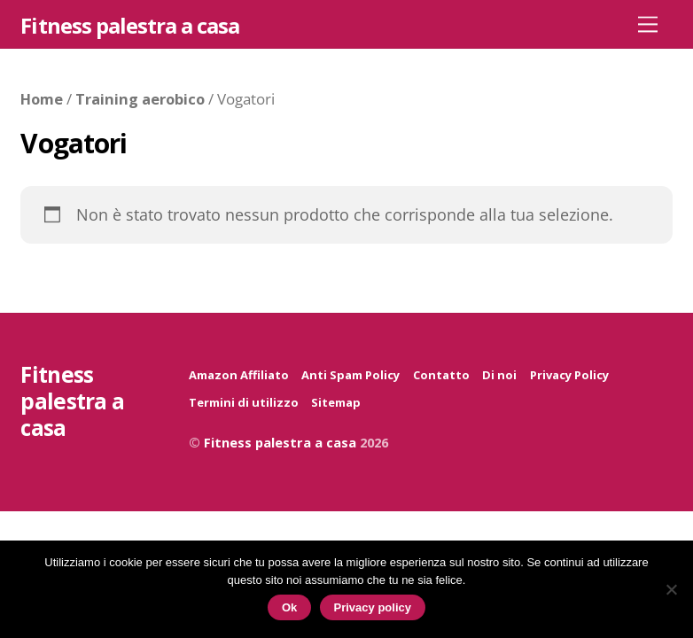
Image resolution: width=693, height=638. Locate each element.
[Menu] (648, 23)
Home (41, 99)
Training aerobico (140, 99)
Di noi (499, 375)
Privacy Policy (569, 375)
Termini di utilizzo (244, 402)
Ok (289, 607)
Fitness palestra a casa (280, 442)
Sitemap (336, 402)
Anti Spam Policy (350, 375)
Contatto (441, 375)
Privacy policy (372, 607)
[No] (671, 589)
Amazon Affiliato (239, 375)
